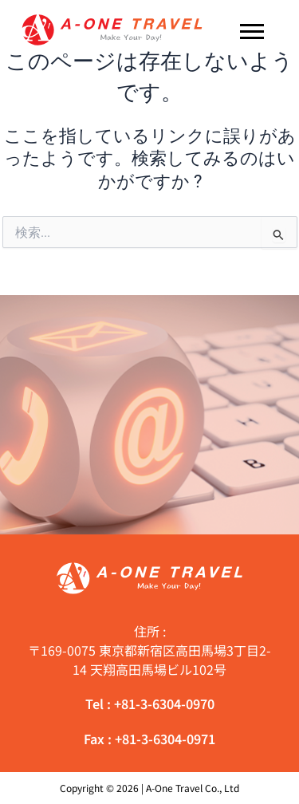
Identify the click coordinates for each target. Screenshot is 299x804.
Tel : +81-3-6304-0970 (149, 703)
